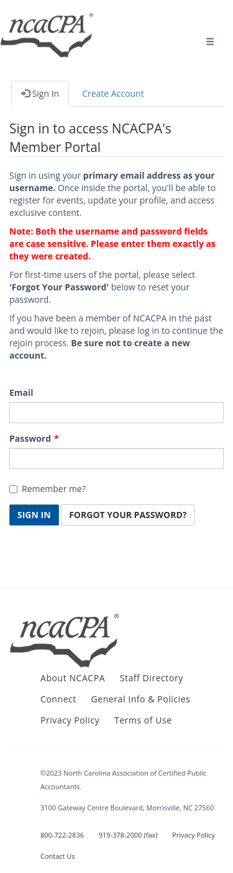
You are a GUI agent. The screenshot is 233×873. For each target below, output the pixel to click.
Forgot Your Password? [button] (127, 515)
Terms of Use (143, 720)
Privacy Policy (69, 720)
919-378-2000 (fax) (128, 834)
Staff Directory (151, 678)
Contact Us (57, 856)
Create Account (113, 93)
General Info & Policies (141, 699)
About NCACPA (72, 678)
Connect (58, 699)
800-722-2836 (62, 834)
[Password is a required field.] (116, 458)
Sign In (40, 93)
